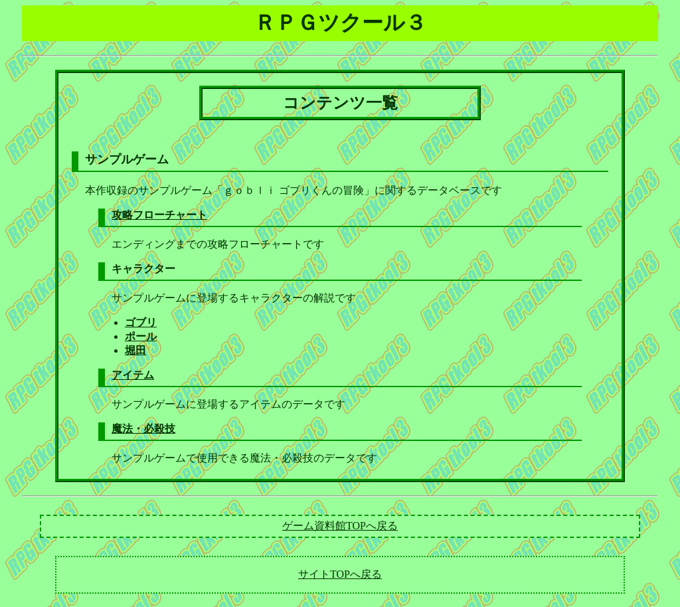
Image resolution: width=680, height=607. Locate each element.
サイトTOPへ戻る (340, 574)
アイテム (133, 375)
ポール (141, 336)
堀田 (135, 350)
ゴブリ (141, 322)
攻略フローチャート (159, 214)
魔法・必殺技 (143, 428)
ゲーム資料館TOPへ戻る (340, 525)
